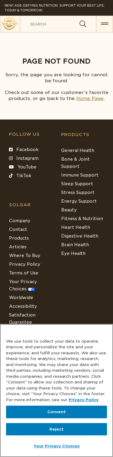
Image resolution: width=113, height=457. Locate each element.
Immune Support (80, 175)
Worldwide (21, 297)
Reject (56, 429)
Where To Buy (24, 255)
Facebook (24, 149)
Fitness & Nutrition (82, 218)
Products (75, 134)
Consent (56, 412)
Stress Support (78, 192)
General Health (77, 150)
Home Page (90, 98)
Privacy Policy (24, 264)
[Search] (83, 24)
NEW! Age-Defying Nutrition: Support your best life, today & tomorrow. (55, 8)
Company (19, 220)
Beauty (69, 209)
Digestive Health (79, 236)
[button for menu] (104, 24)
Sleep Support (77, 183)
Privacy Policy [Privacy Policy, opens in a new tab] (84, 400)
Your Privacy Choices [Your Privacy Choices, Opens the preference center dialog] (56, 446)
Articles (18, 246)
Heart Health (75, 227)
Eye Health (73, 253)
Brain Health (75, 244)
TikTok (20, 175)
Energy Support (79, 201)
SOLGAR (20, 204)
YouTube (22, 167)
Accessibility (23, 306)
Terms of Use (23, 273)
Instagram (24, 158)
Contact (18, 229)
